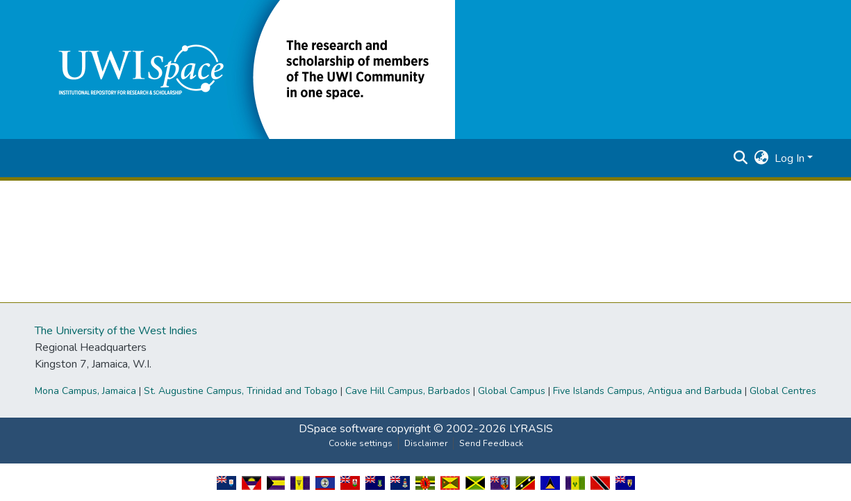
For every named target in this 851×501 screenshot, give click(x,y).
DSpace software (341, 428)
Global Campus (511, 390)
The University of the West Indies (116, 330)
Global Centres (783, 390)
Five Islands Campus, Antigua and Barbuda (647, 390)
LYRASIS (531, 428)
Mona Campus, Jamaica (85, 390)
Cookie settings (361, 443)
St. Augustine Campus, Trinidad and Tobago (241, 390)
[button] (246, 68)
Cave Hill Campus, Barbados (407, 390)
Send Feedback (491, 443)
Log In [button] (791, 158)
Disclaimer (425, 443)
